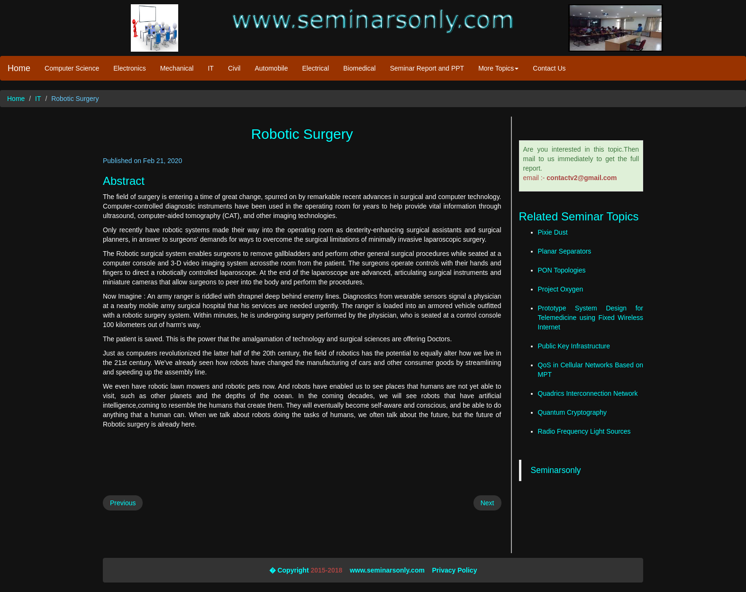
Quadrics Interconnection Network (588, 393)
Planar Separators (564, 251)
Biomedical (359, 68)
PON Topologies (562, 270)
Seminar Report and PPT (427, 68)
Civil (234, 68)
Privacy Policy (454, 570)
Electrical (315, 68)
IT (210, 68)
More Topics (498, 68)
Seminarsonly (556, 470)
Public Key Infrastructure (574, 346)
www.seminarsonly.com (387, 570)
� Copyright (289, 570)
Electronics (129, 68)
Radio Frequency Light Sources (584, 431)
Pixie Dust (553, 232)
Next (487, 503)
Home (19, 68)
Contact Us (549, 68)
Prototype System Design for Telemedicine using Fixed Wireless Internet (591, 317)
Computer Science (72, 68)
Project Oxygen (560, 289)
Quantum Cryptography (572, 412)
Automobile (271, 68)
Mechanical (177, 68)
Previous (123, 503)
